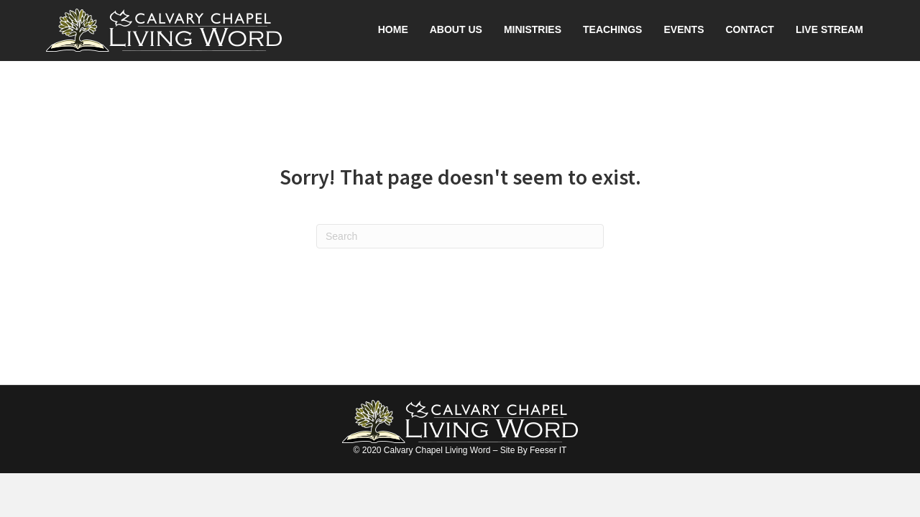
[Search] (460, 236)
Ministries (532, 29)
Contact (749, 29)
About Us (456, 29)
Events (683, 29)
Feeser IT (548, 450)
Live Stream (829, 29)
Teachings (612, 29)
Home (393, 29)
